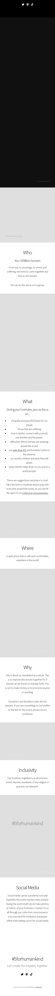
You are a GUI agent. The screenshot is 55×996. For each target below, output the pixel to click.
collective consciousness (35, 493)
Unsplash (20, 236)
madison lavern (13, 236)
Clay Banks (41, 871)
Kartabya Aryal (40, 385)
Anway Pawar (40, 651)
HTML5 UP (38, 987)
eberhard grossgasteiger (15, 753)
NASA (11, 532)
